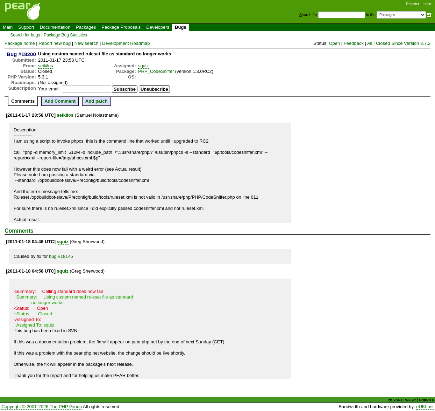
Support (26, 27)
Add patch (96, 101)
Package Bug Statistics (65, 35)
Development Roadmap (126, 43)
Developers (157, 27)
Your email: (49, 88)
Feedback (354, 43)
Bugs (180, 27)
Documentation (55, 27)
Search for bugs (25, 35)
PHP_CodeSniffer (156, 71)
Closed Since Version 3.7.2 (403, 43)
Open (334, 43)
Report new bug (54, 43)
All (369, 43)
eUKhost (425, 406)
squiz (143, 65)
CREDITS (426, 400)
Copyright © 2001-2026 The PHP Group (41, 406)
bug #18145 (61, 256)
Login (427, 4)
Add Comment (60, 101)
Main (8, 27)
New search (86, 43)
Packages (86, 27)
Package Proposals (121, 27)
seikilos (45, 65)
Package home (20, 43)
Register (412, 4)
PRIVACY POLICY (402, 400)
